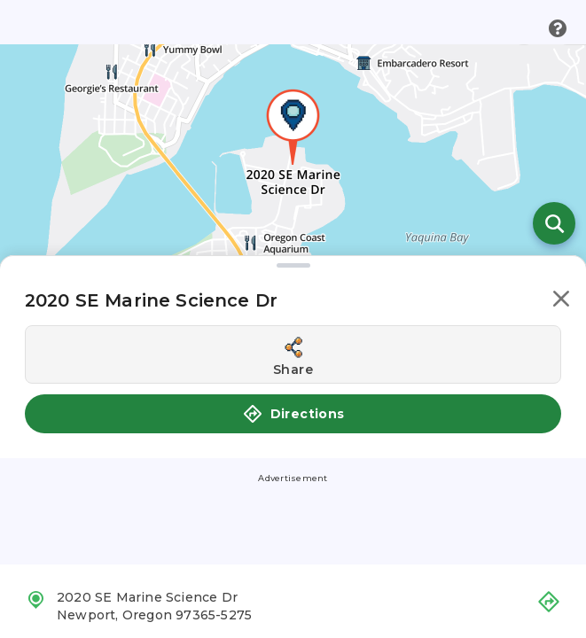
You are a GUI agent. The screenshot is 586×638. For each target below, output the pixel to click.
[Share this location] (293, 354)
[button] (561, 301)
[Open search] (554, 223)
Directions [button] (293, 413)
